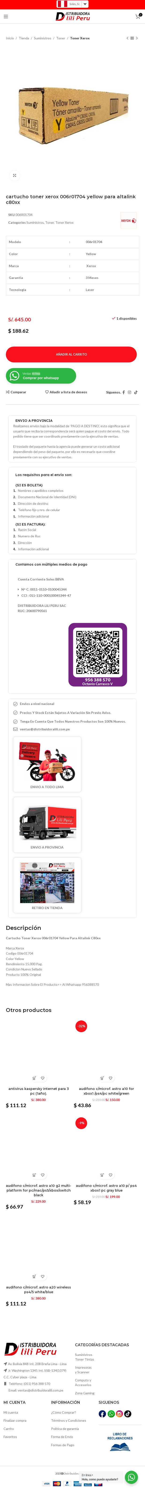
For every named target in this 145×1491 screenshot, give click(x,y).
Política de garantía (65, 1429)
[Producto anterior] (127, 38)
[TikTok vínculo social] (136, 392)
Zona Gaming (84, 1393)
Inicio (10, 38)
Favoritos (10, 1437)
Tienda (24, 38)
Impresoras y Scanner (83, 1369)
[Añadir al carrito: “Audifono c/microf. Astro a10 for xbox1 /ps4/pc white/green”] (102, 1078)
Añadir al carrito (71, 354)
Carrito (9, 1429)
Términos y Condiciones (68, 1420)
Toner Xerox (80, 38)
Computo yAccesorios (83, 1382)
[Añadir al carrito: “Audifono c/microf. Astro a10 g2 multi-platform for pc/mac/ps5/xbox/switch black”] (34, 1175)
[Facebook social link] (123, 392)
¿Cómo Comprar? (63, 1412)
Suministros (42, 38)
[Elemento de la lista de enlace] (72, 729)
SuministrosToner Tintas (84, 1357)
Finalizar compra (15, 1420)
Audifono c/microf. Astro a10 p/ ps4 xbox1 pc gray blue (106, 1188)
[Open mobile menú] (6, 16)
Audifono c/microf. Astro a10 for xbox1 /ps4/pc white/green (106, 1091)
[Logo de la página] (72, 16)
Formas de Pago (62, 1445)
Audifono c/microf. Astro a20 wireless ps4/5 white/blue (38, 1289)
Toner (60, 38)
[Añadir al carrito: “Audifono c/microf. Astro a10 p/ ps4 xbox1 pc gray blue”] (102, 1175)
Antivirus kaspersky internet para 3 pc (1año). (38, 1091)
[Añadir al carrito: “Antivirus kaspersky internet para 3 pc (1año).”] (34, 1078)
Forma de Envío (62, 1437)
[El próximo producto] (136, 38)
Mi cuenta (11, 1412)
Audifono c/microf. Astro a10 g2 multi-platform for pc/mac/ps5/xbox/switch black (38, 1190)
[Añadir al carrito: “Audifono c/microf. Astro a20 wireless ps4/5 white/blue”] (34, 1276)
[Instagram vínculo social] (129, 392)
